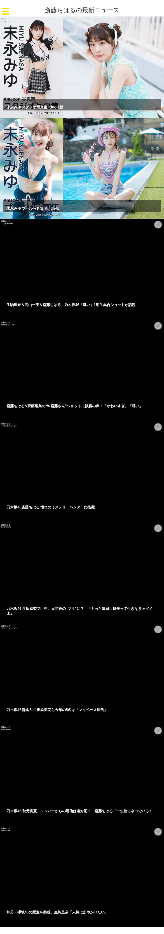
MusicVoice (5, 830)
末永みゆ (4, 21)
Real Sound (6, 527)
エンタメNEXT (7, 223)
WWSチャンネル (8, 325)
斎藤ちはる (5, 221)
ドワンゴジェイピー (9, 426)
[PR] (3, 19)
